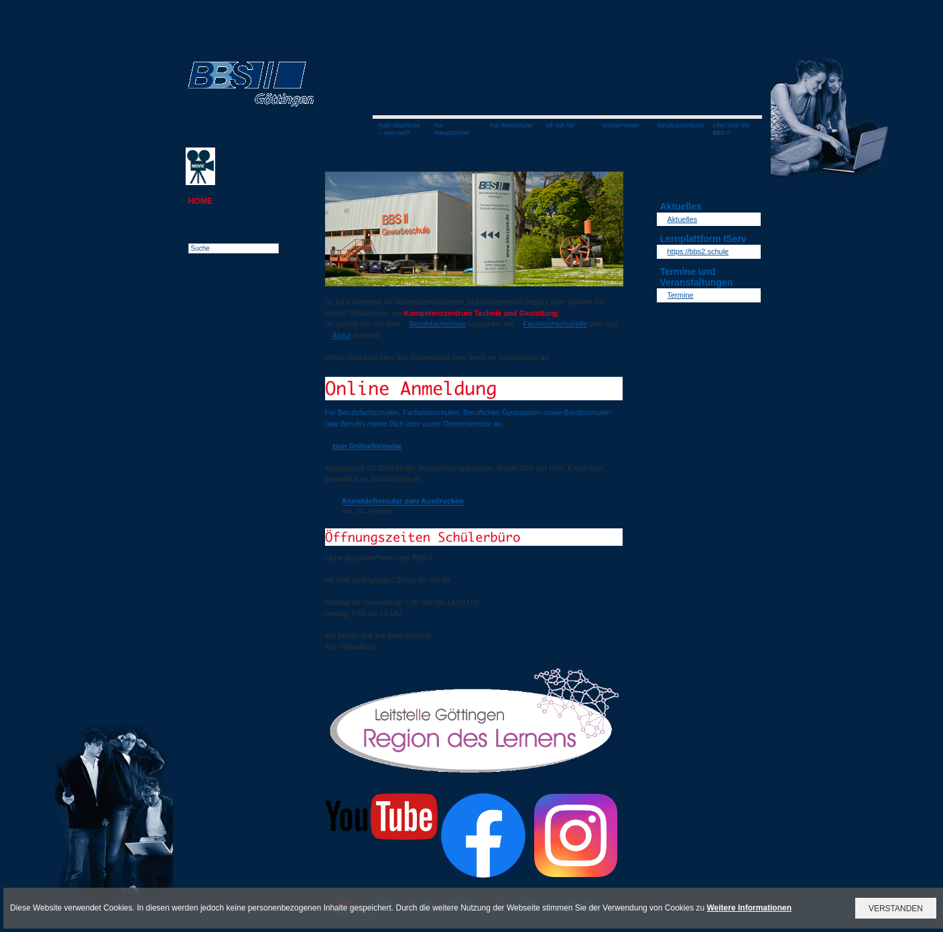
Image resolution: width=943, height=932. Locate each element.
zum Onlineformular (367, 446)
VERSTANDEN (896, 908)
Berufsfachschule (437, 324)
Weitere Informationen (749, 908)
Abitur (342, 335)
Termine (681, 295)
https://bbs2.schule (698, 251)
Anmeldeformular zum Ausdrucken (403, 501)
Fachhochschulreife (554, 324)
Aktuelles (683, 219)
